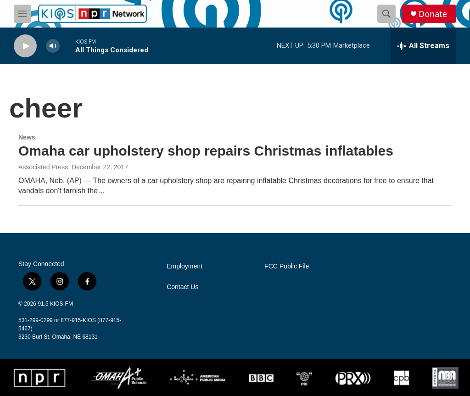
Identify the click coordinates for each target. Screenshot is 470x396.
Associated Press (43, 167)
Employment (184, 266)
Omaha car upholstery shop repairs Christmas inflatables (205, 150)
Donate (433, 14)
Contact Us (182, 287)
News (26, 137)
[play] (25, 46)
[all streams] (423, 46)
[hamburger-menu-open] (22, 14)
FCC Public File (286, 266)
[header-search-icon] (386, 14)
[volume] (53, 46)
